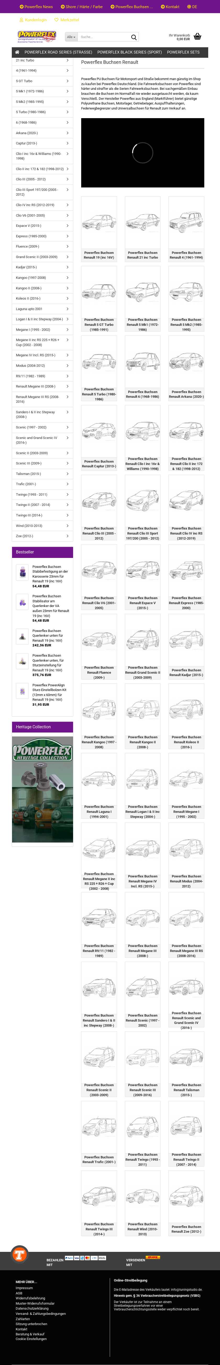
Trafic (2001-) (26, 484)
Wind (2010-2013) (29, 526)
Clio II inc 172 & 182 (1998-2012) (40, 169)
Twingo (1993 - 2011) (31, 494)
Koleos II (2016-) (28, 298)
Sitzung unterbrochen (31, 1324)
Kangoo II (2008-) (29, 288)
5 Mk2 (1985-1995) (30, 102)
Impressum (24, 1288)
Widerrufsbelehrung (30, 1298)
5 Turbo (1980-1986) (31, 112)
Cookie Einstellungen (31, 1339)
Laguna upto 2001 (29, 309)
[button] (192, 6)
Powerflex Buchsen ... (132, 6)
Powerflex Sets (183, 52)
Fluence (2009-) (27, 246)
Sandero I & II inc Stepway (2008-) (35, 414)
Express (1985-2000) (31, 236)
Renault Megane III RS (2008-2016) (37, 399)
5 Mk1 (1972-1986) (30, 91)
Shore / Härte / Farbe (82, 6)
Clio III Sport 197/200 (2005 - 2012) (37, 192)
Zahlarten (23, 1319)
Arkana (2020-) (27, 133)
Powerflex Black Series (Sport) (129, 52)
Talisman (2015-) (28, 474)
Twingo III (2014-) (29, 515)
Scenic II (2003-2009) (32, 453)
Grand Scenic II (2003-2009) (37, 257)
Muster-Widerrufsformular (35, 1303)
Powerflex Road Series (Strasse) (58, 52)
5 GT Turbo (24, 81)
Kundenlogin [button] (33, 20)
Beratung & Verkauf (30, 1334)
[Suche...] (71, 36)
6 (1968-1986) (26, 122)
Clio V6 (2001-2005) (30, 215)
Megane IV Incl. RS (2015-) (36, 355)
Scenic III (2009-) (29, 463)
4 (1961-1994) (26, 70)
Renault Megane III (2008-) (36, 386)
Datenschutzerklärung (32, 1308)
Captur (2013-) (26, 143)
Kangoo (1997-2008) (31, 278)
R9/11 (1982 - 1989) (30, 376)
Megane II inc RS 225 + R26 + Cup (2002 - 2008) (37, 342)
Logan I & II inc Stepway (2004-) (39, 319)
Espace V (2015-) (28, 226)
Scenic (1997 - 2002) (31, 427)
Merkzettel (66, 20)
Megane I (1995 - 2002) (33, 330)
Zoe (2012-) (24, 536)
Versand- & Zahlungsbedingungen (41, 1314)
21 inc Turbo (25, 60)
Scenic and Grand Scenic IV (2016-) (36, 440)
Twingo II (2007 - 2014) (33, 505)
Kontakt (170, 6)
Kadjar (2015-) (26, 267)
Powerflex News (36, 6)
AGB (19, 1293)
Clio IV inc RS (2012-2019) (35, 205)
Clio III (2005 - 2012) (31, 179)
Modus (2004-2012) (30, 366)
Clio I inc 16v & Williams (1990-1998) (38, 156)
